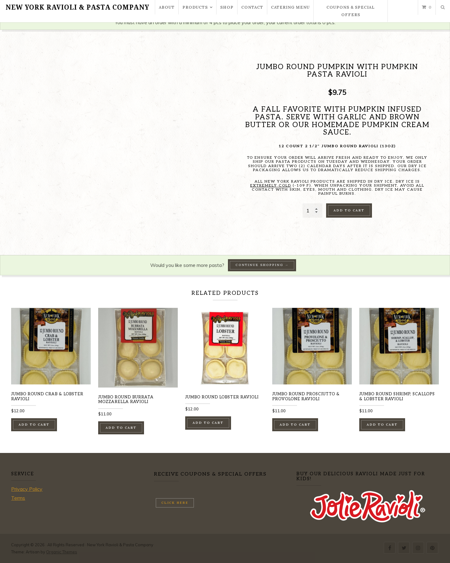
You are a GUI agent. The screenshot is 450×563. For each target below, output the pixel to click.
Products (195, 7)
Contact (252, 7)
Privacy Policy (26, 489)
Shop (227, 7)
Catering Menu (290, 7)
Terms (18, 498)
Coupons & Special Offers (350, 11)
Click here (174, 503)
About (167, 7)
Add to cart (349, 210)
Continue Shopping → (262, 265)
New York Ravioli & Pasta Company (77, 7)
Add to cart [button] (34, 425)
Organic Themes (61, 551)
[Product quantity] (312, 210)
